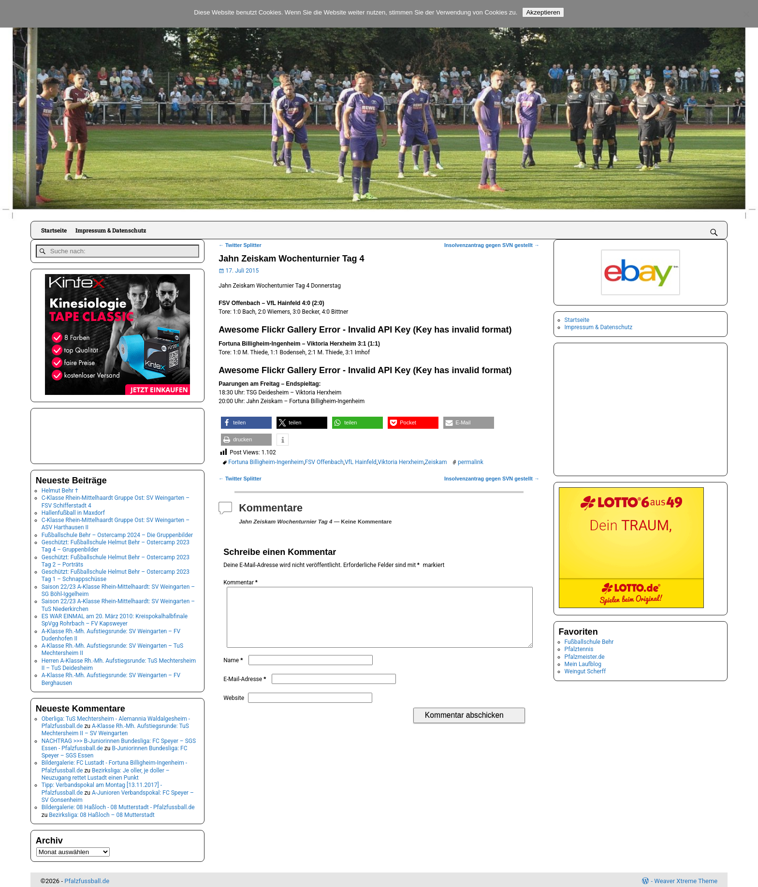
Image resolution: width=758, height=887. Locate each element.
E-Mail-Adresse (245, 690)
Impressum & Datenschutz (110, 230)
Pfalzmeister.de (585, 657)
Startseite (54, 230)
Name (234, 672)
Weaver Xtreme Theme (685, 878)
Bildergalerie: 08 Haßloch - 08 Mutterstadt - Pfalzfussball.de (118, 805)
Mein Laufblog (583, 664)
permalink (470, 462)
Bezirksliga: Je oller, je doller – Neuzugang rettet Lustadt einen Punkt (106, 772)
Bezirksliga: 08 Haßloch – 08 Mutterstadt (101, 812)
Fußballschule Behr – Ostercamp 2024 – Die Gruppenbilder (117, 532)
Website (233, 709)
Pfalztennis (579, 649)
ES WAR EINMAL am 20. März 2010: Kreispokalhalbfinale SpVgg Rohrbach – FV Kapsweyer (115, 618)
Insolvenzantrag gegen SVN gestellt (491, 245)
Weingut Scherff (585, 671)
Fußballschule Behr (589, 642)
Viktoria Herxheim (400, 462)
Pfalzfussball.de (86, 878)
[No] (746, 14)
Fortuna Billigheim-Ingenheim (266, 462)
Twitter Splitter (240, 245)
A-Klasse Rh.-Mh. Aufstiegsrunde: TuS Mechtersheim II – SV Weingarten (115, 727)
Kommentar (241, 582)
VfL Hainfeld (361, 462)
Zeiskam (436, 462)
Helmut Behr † (60, 488)
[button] (246, 423)
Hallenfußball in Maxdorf (73, 510)
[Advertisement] (84, 432)
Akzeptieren (543, 12)
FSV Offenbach (324, 462)
